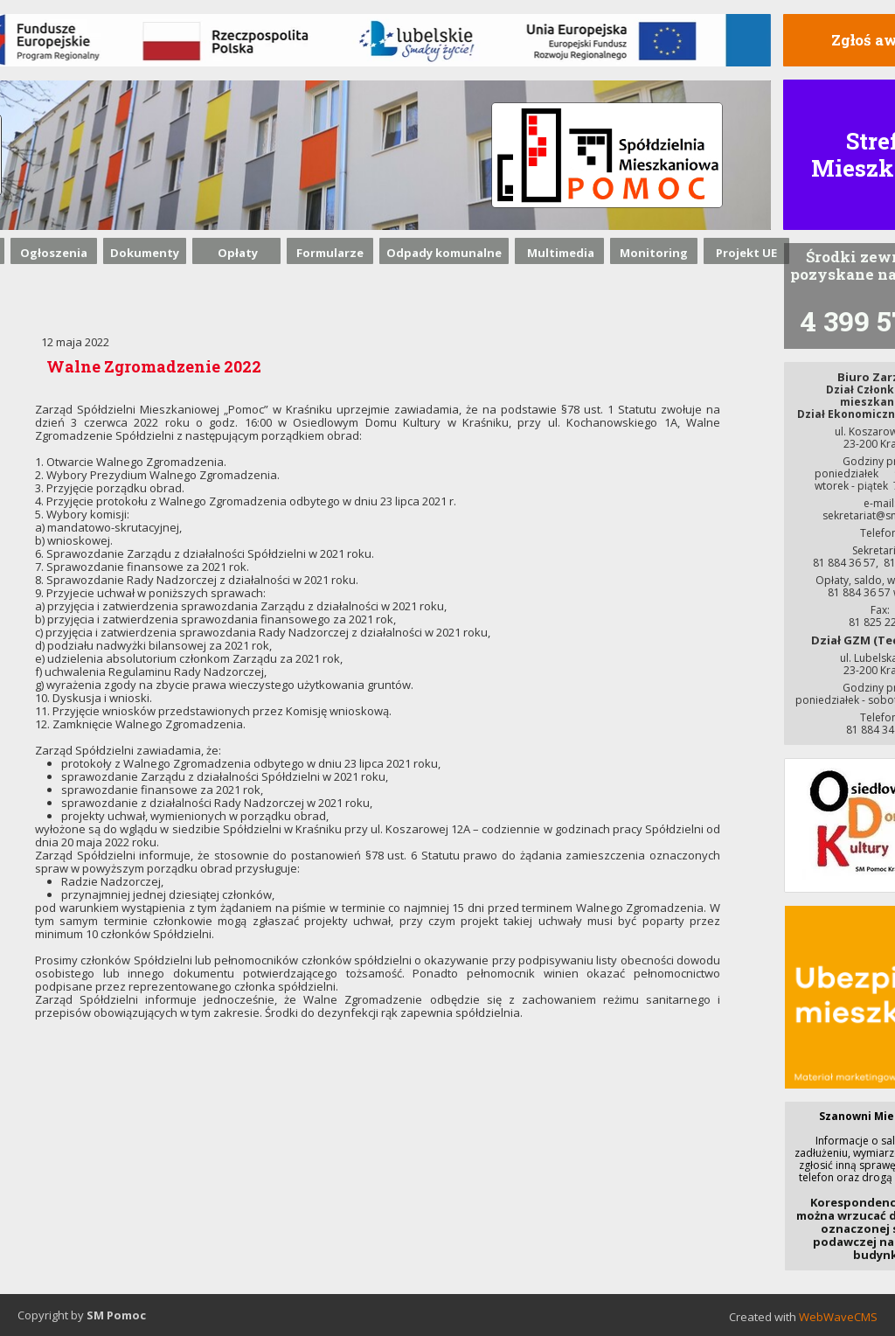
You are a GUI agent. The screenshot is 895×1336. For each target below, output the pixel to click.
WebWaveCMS (838, 1317)
